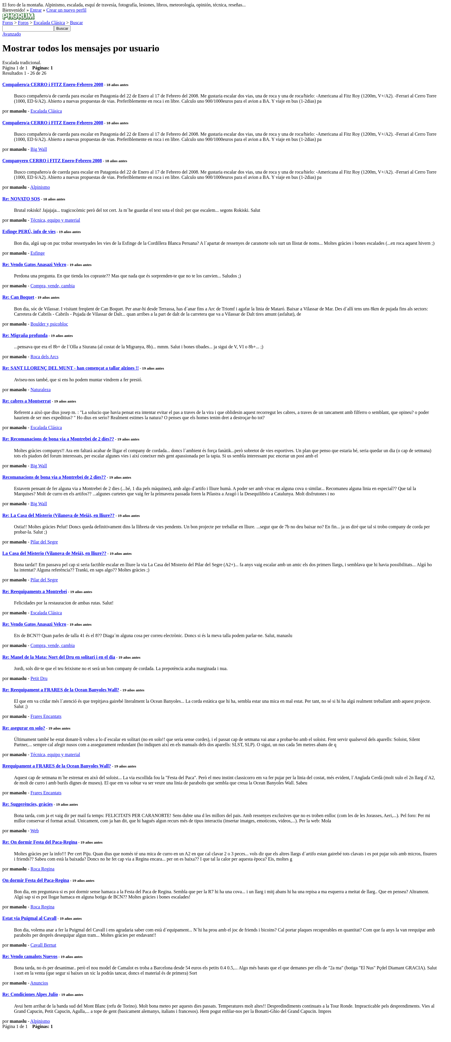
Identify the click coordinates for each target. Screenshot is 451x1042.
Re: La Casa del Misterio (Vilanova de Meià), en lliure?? (58, 515)
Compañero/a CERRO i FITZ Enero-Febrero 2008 (52, 84)
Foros (7, 22)
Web (34, 830)
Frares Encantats (45, 716)
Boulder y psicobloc (49, 323)
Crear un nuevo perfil (66, 10)
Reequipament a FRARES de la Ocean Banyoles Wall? (56, 765)
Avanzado (11, 34)
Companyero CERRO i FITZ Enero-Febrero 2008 (52, 160)
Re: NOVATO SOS (21, 198)
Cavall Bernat (43, 945)
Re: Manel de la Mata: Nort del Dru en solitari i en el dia (58, 657)
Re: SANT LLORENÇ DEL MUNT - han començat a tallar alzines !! (70, 368)
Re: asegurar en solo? (23, 727)
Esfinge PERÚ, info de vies (29, 231)
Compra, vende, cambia (52, 285)
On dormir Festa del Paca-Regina (35, 880)
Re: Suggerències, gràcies (27, 804)
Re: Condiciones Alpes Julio (30, 994)
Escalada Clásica (49, 22)
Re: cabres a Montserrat (26, 400)
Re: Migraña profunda (25, 335)
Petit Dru (38, 678)
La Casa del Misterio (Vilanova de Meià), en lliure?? (54, 553)
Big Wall (38, 149)
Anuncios (39, 982)
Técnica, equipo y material (55, 220)
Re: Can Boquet (18, 297)
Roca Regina (42, 868)
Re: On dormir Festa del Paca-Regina (39, 842)
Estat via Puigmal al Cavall (29, 918)
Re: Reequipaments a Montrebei (34, 591)
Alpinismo (40, 187)
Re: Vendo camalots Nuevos (29, 956)
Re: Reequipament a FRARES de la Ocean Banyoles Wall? (60, 689)
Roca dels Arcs (44, 356)
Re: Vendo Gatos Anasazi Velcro (34, 264)
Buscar (76, 22)
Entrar (36, 10)
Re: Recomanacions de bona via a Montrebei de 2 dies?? (58, 438)
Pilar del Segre (44, 541)
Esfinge (37, 253)
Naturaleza (40, 389)
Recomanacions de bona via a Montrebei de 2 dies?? (54, 477)
